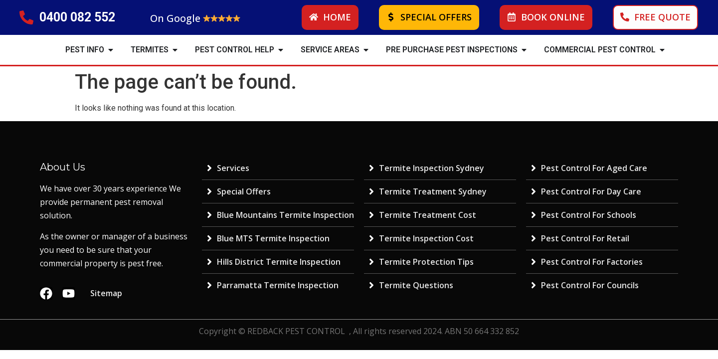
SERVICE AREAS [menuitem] (330, 49)
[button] (111, 50)
